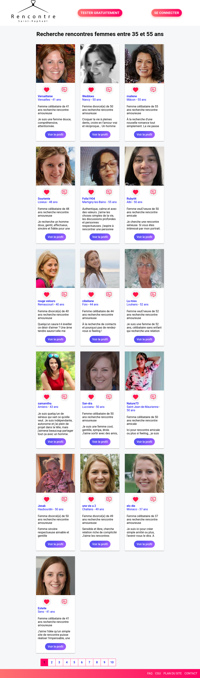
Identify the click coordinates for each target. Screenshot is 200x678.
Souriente (44, 198)
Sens (41, 611)
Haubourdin (45, 509)
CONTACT (190, 673)
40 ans (60, 304)
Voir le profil (55, 134)
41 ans (56, 99)
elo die (131, 506)
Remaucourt (45, 304)
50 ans (97, 99)
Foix (85, 304)
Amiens (43, 407)
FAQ (149, 673)
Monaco (132, 509)
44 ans (94, 304)
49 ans (99, 509)
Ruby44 (131, 198)
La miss (132, 301)
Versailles (44, 99)
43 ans (54, 407)
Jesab (42, 506)
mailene (132, 96)
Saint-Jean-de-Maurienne (142, 407)
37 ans (143, 509)
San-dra (87, 403)
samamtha (44, 403)
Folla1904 (88, 198)
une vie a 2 (89, 506)
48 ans (53, 202)
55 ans (142, 99)
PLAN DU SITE (173, 673)
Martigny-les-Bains (94, 202)
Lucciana (88, 407)
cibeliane (88, 301)
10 (112, 662)
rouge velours (46, 301)
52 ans (144, 304)
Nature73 (132, 403)
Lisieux (42, 202)
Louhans (132, 304)
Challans (87, 509)
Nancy (86, 99)
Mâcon (131, 99)
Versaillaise (45, 96)
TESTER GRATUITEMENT (100, 13)
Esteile (42, 608)
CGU (158, 673)
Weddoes (88, 96)
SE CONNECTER (166, 13)
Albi (129, 202)
